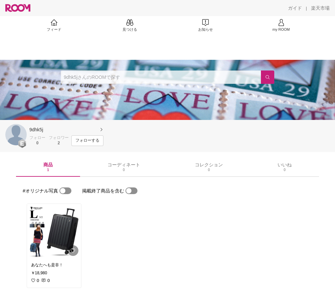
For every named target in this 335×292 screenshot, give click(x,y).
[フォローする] (87, 140)
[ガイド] (295, 8)
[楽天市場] (320, 8)
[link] (54, 231)
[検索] (267, 77)
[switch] (65, 190)
